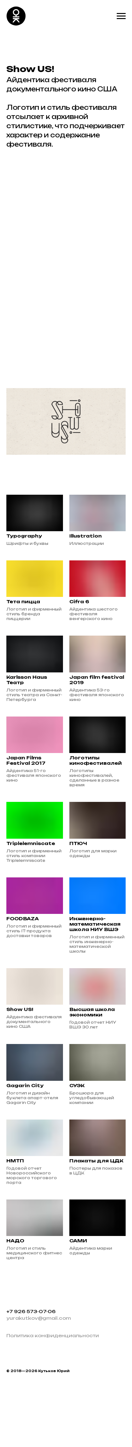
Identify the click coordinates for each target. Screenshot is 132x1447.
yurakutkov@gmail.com (38, 1318)
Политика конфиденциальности (52, 1335)
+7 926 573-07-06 (31, 1311)
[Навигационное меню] (121, 16)
